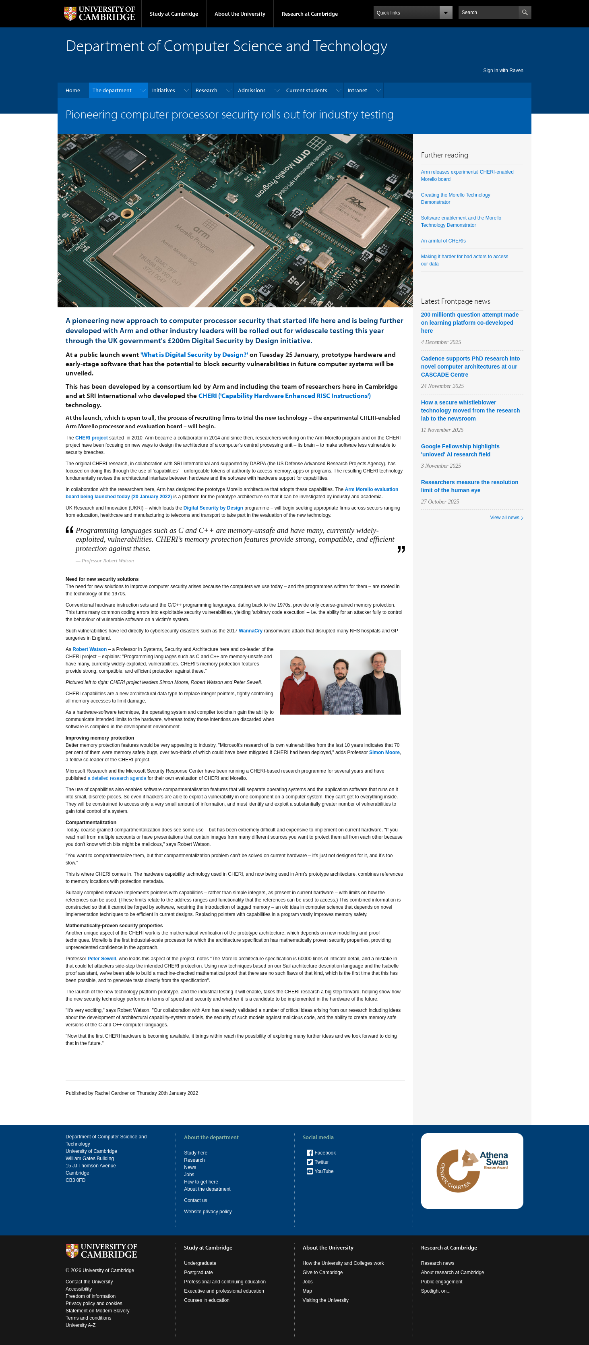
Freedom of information (91, 1296)
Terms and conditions (88, 1318)
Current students (306, 90)
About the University (240, 13)
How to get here (201, 1182)
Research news (438, 1263)
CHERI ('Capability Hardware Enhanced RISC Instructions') (284, 395)
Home (73, 90)
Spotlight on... (436, 1291)
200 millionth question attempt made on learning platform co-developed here (470, 322)
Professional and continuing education (225, 1282)
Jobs (189, 1174)
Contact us (195, 1200)
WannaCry (250, 631)
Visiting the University (326, 1300)
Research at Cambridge (310, 13)
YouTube (324, 1171)
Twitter (322, 1162)
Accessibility (79, 1289)
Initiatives (163, 90)
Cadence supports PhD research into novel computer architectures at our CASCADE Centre (470, 366)
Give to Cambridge (323, 1272)
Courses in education (206, 1300)
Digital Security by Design (213, 508)
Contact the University (89, 1282)
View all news (504, 517)
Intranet (357, 90)
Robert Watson (89, 649)
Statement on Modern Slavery (98, 1311)
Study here (195, 1153)
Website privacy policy (208, 1211)
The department (112, 90)
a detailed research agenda (117, 778)
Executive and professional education (224, 1291)
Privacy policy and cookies (94, 1303)
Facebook (325, 1153)
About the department (207, 1189)
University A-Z (81, 1325)
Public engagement (442, 1282)
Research (206, 90)
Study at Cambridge (174, 13)
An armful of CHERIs (443, 241)
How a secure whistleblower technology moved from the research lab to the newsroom (470, 410)
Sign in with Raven (503, 70)
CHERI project (91, 438)
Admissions (252, 90)
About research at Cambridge (452, 1272)
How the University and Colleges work (343, 1263)
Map (307, 1291)
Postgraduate (198, 1272)
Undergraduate (200, 1263)
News (190, 1167)
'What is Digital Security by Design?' (194, 354)
